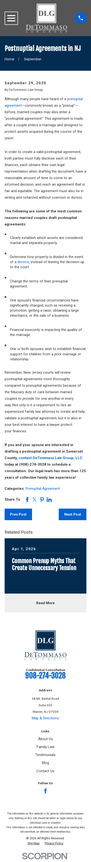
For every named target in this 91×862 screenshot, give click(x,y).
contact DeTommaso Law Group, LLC (51, 458)
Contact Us (45, 771)
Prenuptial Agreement (42, 488)
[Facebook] (45, 790)
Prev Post (18, 514)
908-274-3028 (45, 675)
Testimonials (45, 755)
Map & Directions (45, 718)
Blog (45, 763)
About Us (45, 739)
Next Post (72, 514)
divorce (23, 262)
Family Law (45, 747)
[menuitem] (34, 843)
